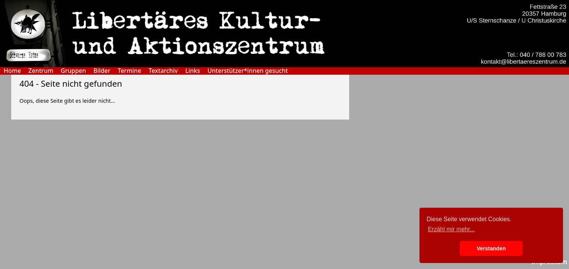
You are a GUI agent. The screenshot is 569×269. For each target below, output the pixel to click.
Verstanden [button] (491, 248)
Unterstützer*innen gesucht (247, 70)
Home (12, 70)
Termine (129, 70)
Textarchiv (163, 70)
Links (192, 70)
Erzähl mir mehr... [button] (451, 229)
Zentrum (40, 70)
